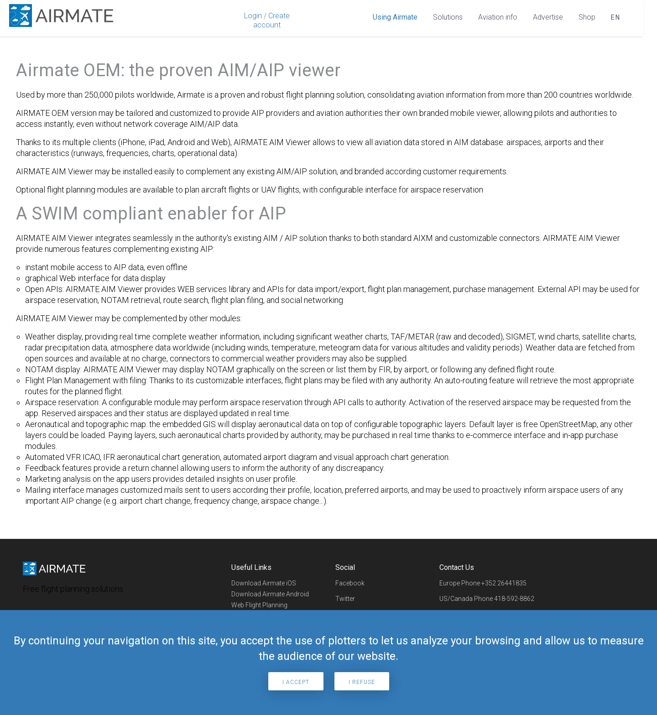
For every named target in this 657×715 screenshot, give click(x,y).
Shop (587, 17)
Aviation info (497, 17)
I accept (295, 682)
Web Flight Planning (259, 605)
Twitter (345, 598)
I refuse (362, 682)
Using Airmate (395, 17)
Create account (271, 20)
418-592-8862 (514, 598)
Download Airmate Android (270, 594)
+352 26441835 (504, 583)
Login (253, 15)
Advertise (548, 17)
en (615, 17)
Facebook (350, 583)
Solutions (448, 17)
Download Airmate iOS (263, 583)
